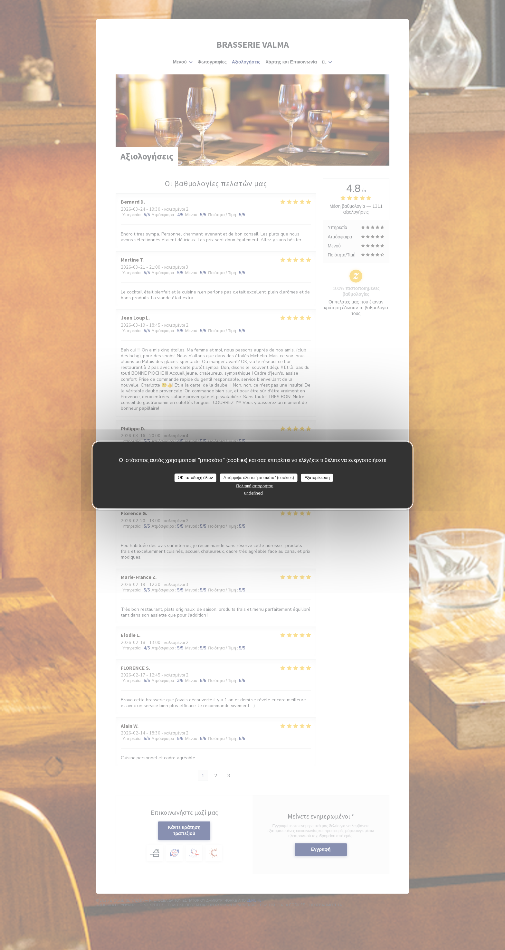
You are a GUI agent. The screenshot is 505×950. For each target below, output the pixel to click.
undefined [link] (253, 493)
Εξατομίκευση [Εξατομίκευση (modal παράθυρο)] (317, 477)
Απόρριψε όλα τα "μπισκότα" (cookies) (259, 477)
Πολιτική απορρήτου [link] (254, 486)
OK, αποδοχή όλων (195, 477)
